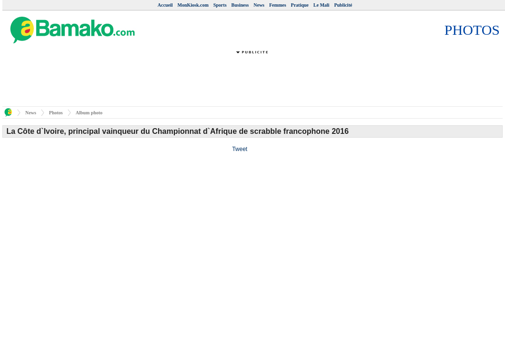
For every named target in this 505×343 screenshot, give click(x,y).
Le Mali (321, 5)
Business (240, 5)
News (258, 5)
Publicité (343, 5)
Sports (220, 5)
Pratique (300, 5)
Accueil (165, 5)
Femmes (277, 5)
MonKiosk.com (192, 5)
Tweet (239, 149)
